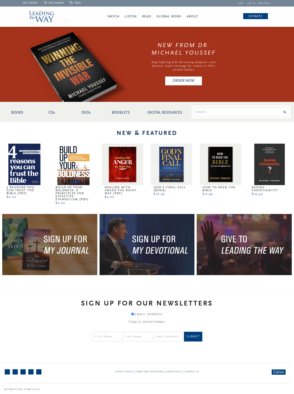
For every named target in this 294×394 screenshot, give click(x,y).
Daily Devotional (149, 322)
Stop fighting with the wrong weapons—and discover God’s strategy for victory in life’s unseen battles (184, 66)
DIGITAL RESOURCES (164, 113)
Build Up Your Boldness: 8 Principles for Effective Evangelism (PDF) (72, 193)
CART (241, 3)
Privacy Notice (124, 372)
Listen (131, 16)
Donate (255, 16)
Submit (193, 336)
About (192, 16)
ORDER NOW (183, 81)
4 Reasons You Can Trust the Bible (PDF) (20, 190)
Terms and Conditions (150, 372)
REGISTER (264, 3)
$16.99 (159, 194)
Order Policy (174, 372)
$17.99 (207, 194)
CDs (51, 113)
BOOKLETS (121, 113)
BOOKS (17, 113)
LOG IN (251, 3)
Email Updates (148, 314)
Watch (114, 16)
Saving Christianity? (265, 189)
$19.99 (257, 194)
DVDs (86, 113)
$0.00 (11, 197)
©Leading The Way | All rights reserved (22, 389)
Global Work (168, 16)
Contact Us (192, 372)
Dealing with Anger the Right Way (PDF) (121, 190)
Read (146, 16)
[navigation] (241, 3)
